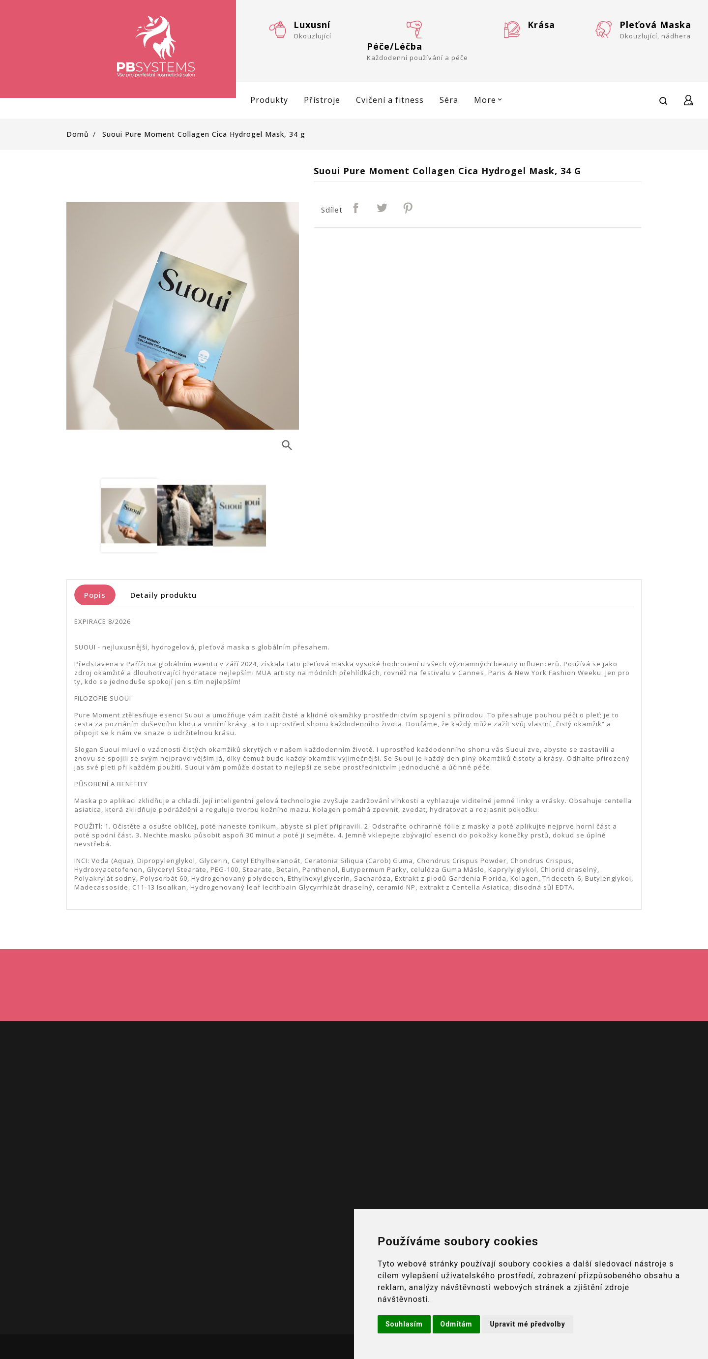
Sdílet (356, 208)
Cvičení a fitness (390, 99)
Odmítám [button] (456, 1324)
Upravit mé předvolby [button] (527, 1324)
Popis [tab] (95, 595)
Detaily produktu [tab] (163, 595)
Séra (449, 99)
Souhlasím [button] (404, 1324)
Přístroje (322, 99)
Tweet (382, 208)
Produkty (269, 99)
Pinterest (408, 208)
